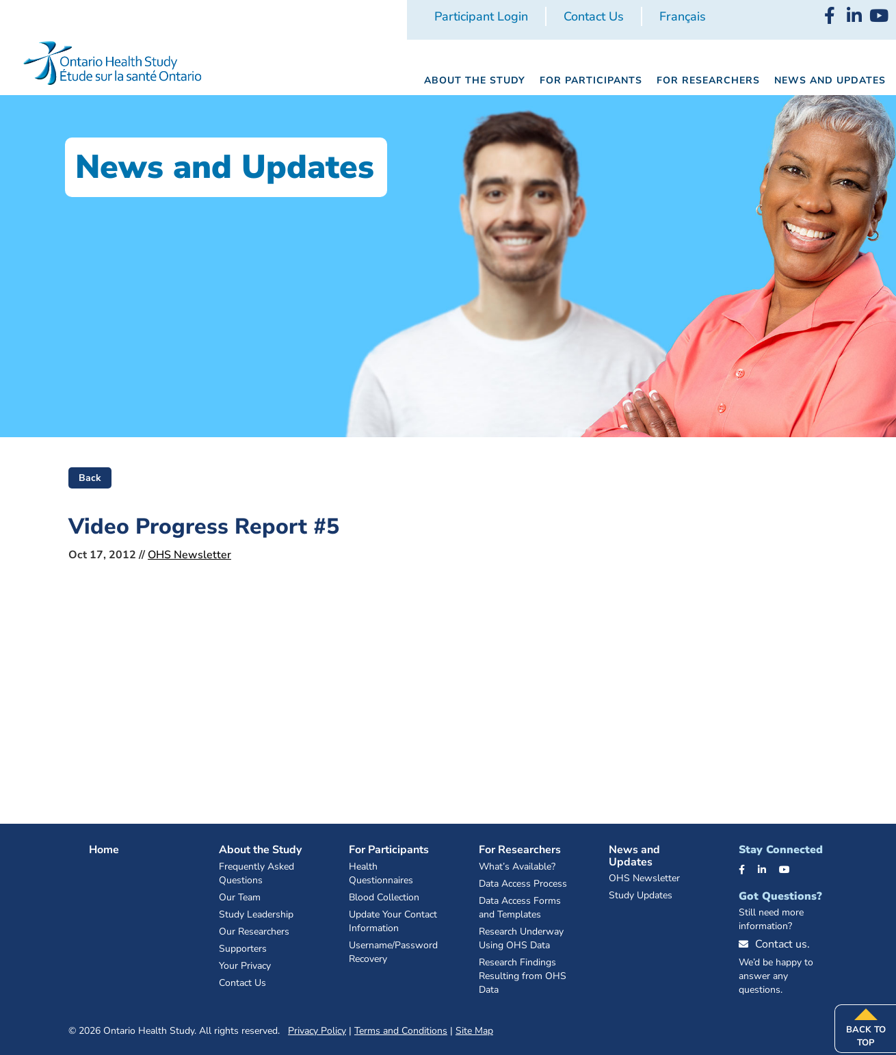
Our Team (240, 897)
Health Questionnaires (381, 873)
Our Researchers (254, 931)
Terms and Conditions (400, 1030)
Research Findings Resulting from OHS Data (522, 976)
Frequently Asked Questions (256, 873)
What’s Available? (517, 866)
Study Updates (640, 895)
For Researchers (520, 849)
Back (90, 477)
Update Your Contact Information (393, 921)
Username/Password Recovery (393, 952)
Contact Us (594, 16)
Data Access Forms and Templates (520, 907)
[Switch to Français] (682, 17)
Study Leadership (256, 914)
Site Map (474, 1030)
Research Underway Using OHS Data (521, 938)
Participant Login (481, 16)
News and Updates (634, 856)
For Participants (389, 849)
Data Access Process (523, 883)
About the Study (260, 849)
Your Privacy (245, 965)
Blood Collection (384, 897)
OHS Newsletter (189, 554)
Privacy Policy (317, 1030)
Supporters (243, 948)
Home (104, 849)
